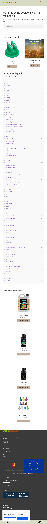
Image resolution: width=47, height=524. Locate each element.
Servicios (8, 252)
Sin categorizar (9, 261)
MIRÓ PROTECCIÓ (10, 203)
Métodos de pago (6, 483)
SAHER (7, 249)
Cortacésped (10, 119)
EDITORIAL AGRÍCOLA (11, 114)
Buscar (23, 522)
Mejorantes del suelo (14, 150)
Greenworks (9, 160)
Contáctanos (5, 504)
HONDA (7, 187)
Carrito (36, 521)
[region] (16, 516)
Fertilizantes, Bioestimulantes (13, 138)
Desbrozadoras (11, 167)
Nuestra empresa (6, 451)
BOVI (7, 95)
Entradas (4, 456)
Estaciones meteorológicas (13, 266)
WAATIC (8, 281)
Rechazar (10, 518)
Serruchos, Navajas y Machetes (14, 175)
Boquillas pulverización (12, 228)
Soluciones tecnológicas (11, 264)
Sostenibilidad (5, 452)
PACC (7, 220)
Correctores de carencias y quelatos (17, 148)
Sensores (9, 271)
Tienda (4, 454)
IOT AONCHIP (9, 191)
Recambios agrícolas (10, 225)
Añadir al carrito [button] (12, 66)
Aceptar (22, 518)
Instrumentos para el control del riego (16, 247)
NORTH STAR (9, 208)
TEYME (7, 276)
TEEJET (7, 273)
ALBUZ (7, 83)
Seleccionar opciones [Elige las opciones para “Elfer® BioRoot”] (23, 387)
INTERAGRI (8, 189)
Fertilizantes (10, 146)
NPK (10, 153)
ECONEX (8, 112)
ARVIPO (7, 88)
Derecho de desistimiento (8, 485)
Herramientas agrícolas (11, 163)
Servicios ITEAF (10, 256)
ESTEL (7, 134)
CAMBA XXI (8, 100)
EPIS (8, 213)
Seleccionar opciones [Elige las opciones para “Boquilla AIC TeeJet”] (23, 421)
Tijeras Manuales (13, 184)
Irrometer (8, 194)
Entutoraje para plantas (13, 232)
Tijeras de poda (11, 179)
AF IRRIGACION (9, 81)
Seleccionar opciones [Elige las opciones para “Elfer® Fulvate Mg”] (23, 320)
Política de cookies (11, 515)
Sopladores (10, 177)
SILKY (7, 259)
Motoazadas (10, 129)
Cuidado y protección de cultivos (14, 122)
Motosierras (10, 172)
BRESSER (8, 98)
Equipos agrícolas (10, 117)
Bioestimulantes (11, 141)
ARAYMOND (8, 85)
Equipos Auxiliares (11, 216)
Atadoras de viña (11, 165)
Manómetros (10, 235)
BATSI (7, 93)
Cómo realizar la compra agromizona (10, 480)
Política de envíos (6, 482)
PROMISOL (8, 223)
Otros (7, 211)
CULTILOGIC (9, 105)
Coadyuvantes (10, 143)
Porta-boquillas (11, 237)
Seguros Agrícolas (11, 254)
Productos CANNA (11, 155)
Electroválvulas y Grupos (13, 230)
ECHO (7, 110)
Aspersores (10, 242)
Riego (7, 240)
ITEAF (7, 196)
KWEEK (7, 201)
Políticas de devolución (7, 487)
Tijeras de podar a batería (15, 182)
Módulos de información (13, 269)
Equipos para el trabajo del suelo (15, 126)
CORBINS (8, 102)
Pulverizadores (10, 131)
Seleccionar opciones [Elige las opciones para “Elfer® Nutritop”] (23, 354)
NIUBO (7, 206)
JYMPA (7, 199)
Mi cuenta (8, 522)
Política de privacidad (7, 508)
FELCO (7, 136)
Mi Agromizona (6, 505)
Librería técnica (11, 218)
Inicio (5, 7)
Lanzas (9, 170)
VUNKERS (8, 278)
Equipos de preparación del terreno (15, 124)
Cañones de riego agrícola (13, 244)
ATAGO (7, 90)
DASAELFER (8, 107)
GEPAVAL (8, 158)
